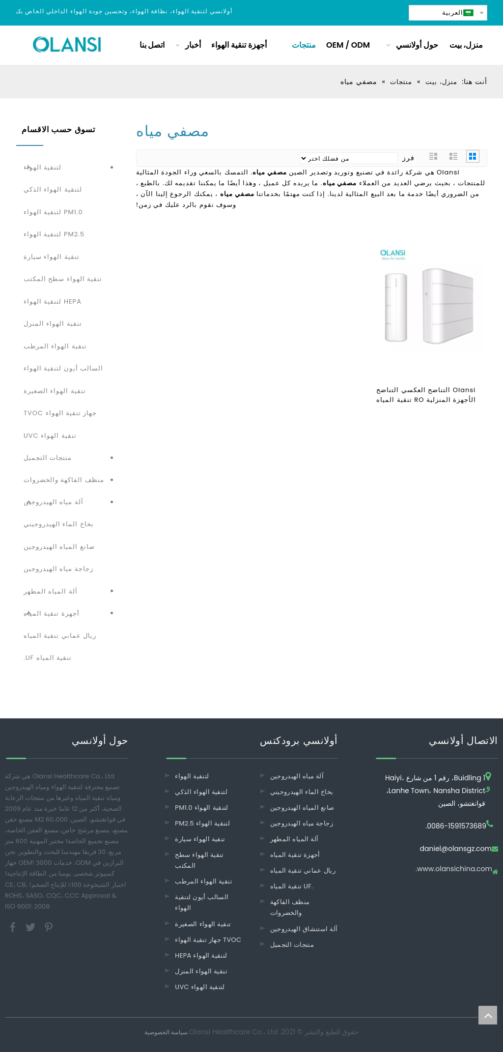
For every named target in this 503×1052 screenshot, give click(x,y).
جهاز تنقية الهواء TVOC (60, 413)
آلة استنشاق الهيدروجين (304, 929)
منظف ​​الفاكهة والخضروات (64, 479)
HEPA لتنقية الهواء (53, 301)
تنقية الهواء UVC (50, 435)
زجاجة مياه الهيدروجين (58, 568)
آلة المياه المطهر (51, 591)
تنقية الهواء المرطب (55, 346)
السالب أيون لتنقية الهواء (63, 368)
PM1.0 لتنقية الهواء (53, 212)
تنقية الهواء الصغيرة (55, 391)
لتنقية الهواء (42, 167)
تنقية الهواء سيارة (52, 256)
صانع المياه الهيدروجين (59, 546)
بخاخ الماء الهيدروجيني (59, 524)
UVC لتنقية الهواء (200, 987)
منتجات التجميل (48, 457)
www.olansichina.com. (454, 869)
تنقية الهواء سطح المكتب (63, 279)
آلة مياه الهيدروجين (54, 502)
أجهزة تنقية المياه (52, 613)
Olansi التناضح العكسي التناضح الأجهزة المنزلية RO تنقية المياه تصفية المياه (426, 395)
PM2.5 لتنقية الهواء (54, 234)
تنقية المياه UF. (48, 657)
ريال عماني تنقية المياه (60, 635)
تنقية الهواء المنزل (53, 323)
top (487, 1015)
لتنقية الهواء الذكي (53, 189)
